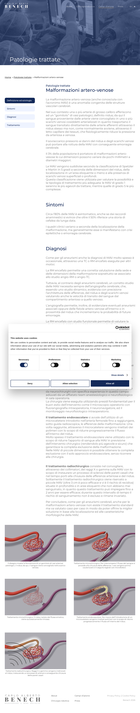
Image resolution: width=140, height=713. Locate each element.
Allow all (110, 383)
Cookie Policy (128, 695)
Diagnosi (11, 117)
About (69, 6)
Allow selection (69, 383)
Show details (117, 375)
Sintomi (11, 108)
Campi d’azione (106, 6)
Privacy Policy (113, 695)
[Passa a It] (133, 6)
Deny (30, 383)
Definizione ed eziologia (19, 100)
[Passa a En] (130, 6)
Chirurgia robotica (85, 6)
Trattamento (13, 125)
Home (8, 77)
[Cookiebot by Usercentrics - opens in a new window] (117, 328)
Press (120, 6)
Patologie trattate (23, 77)
